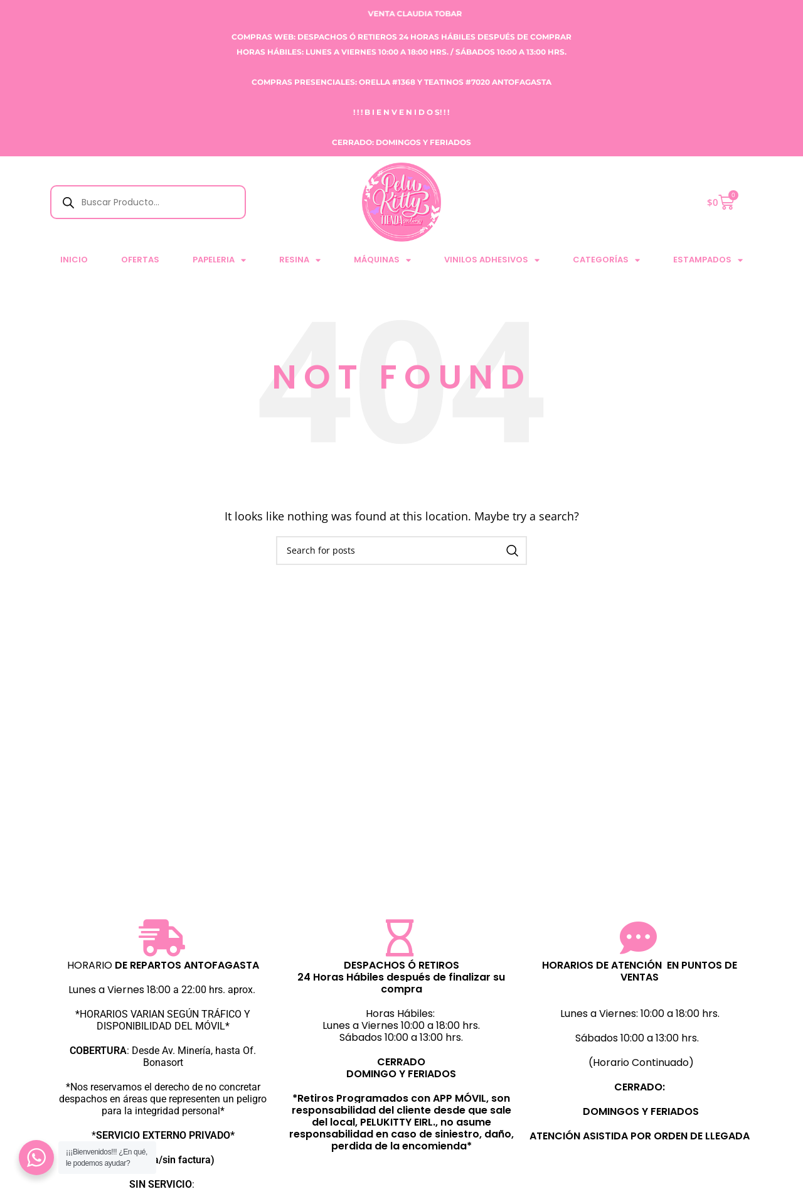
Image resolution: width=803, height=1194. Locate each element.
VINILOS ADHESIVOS (492, 260)
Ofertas (140, 260)
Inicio (74, 260)
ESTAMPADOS (708, 260)
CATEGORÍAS (606, 260)
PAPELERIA (219, 260)
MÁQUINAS (382, 260)
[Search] (401, 550)
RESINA (300, 260)
